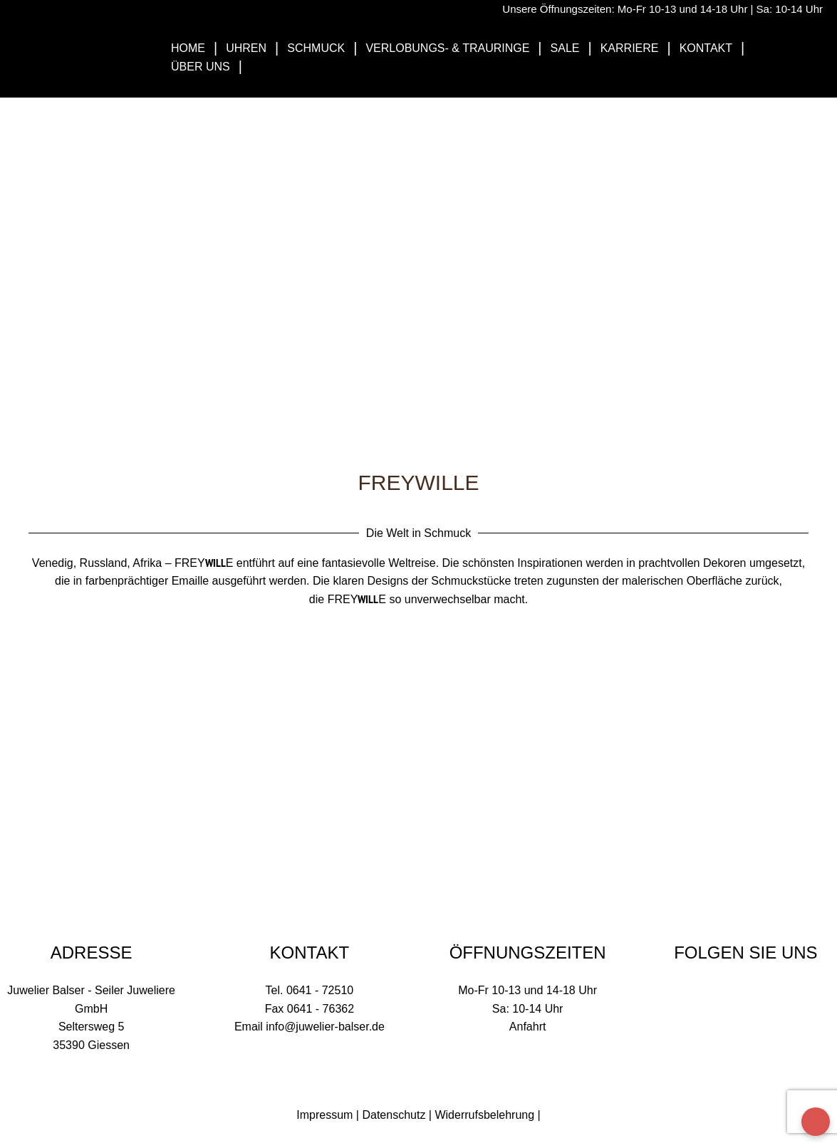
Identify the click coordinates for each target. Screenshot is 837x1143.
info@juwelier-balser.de (325, 1027)
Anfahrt (527, 1027)
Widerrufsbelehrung (484, 1115)
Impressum (324, 1115)
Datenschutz (393, 1115)
